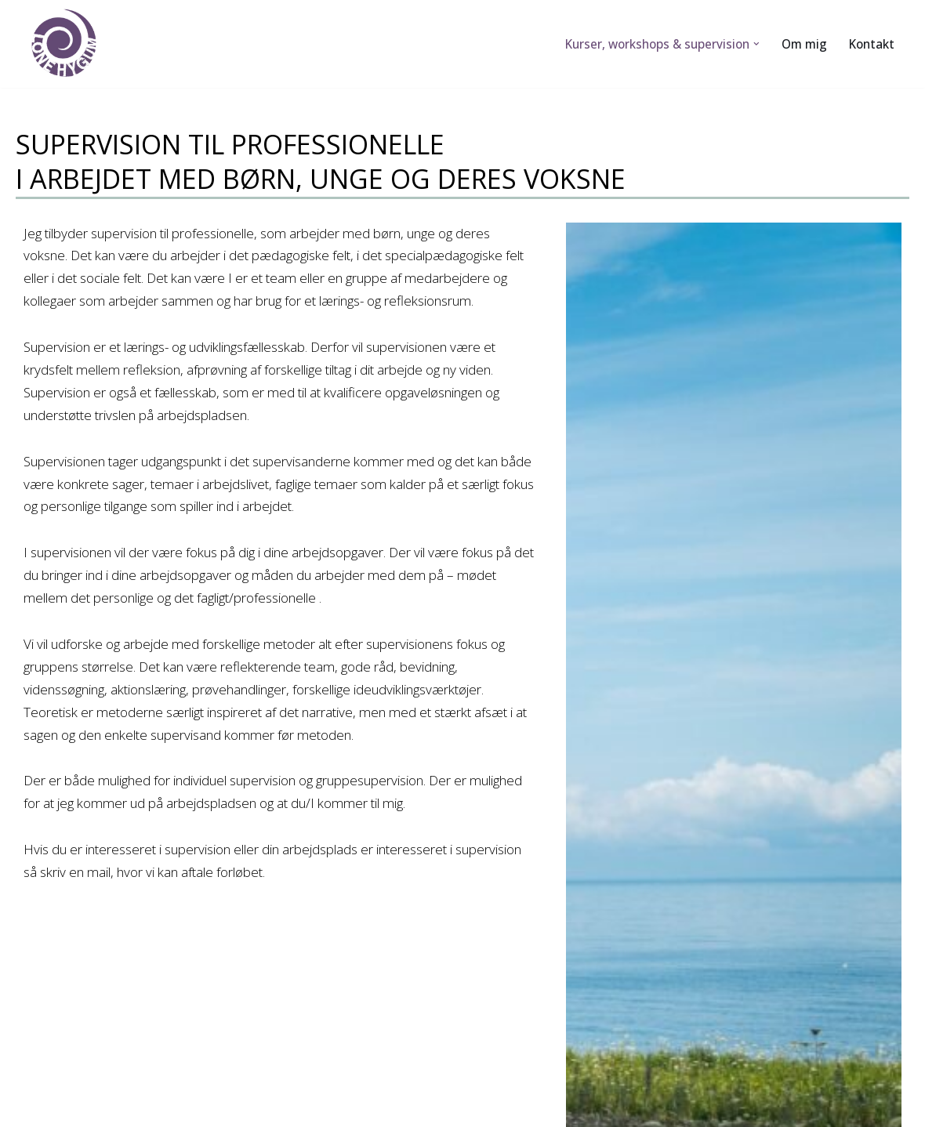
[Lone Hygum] (69, 44)
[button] (756, 44)
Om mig (804, 44)
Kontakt (871, 44)
